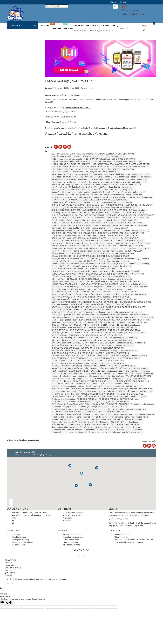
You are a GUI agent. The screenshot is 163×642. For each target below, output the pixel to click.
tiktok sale (75, 394)
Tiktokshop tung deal (138, 396)
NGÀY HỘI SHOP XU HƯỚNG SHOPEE (135, 302)
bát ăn (134, 174)
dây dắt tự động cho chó (75, 220)
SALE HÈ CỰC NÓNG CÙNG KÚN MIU (87, 333)
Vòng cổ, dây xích (15, 87)
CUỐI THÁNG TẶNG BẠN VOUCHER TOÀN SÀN (99, 213)
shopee (119, 345)
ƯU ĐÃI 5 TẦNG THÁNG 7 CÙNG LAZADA (129, 409)
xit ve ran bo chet (58, 430)
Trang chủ (123, 28)
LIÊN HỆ (8, 575)
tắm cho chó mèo (96, 376)
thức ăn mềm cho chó (60, 389)
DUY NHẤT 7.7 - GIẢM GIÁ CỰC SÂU (129, 241)
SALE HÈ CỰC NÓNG (60, 333)
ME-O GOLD (93, 289)
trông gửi (106, 402)
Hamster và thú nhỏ (16, 56)
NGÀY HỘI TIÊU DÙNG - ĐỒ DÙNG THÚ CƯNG (110, 305)
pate (140, 312)
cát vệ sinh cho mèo (134, 195)
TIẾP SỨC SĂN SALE (107, 391)
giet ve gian (68, 248)
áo (87, 172)
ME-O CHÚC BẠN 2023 (138, 287)
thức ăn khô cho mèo (134, 386)
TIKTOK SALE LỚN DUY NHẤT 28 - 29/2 (97, 394)
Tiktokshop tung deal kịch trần (63, 399)
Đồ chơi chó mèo (15, 103)
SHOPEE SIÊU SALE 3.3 (62, 361)
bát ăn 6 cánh (144, 174)
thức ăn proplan (110, 389)
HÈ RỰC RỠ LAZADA (133, 251)
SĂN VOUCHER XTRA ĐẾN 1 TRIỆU (66, 343)
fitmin (102, 243)
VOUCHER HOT (117, 422)
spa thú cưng (112, 371)
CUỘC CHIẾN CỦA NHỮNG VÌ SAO (66, 210)
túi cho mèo (56, 407)
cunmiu (136, 207)
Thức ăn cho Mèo (15, 50)
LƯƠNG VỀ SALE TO (99, 282)
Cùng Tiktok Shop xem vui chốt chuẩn (116, 207)
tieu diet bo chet (146, 391)
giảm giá (55, 246)
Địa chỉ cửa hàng (19, 537)
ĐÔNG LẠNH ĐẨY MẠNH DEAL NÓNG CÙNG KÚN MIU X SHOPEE (79, 238)
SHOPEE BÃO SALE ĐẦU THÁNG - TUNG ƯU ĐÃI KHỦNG (75, 348)
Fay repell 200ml (91, 243)
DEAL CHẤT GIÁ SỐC (60, 223)
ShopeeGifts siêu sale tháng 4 (95, 366)
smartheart (62, 371)
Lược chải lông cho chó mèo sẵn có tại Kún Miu (70, 282)
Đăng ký (123, 2)
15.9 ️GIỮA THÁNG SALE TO (125, 161)
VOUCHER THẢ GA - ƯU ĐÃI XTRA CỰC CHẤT (71, 425)
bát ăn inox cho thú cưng (125, 179)
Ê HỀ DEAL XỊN (58, 243)
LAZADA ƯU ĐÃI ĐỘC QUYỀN (128, 271)
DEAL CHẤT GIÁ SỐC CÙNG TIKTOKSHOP (89, 223)
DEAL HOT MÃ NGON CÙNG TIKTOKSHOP (126, 223)
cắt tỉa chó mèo (58, 195)
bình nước (105, 182)
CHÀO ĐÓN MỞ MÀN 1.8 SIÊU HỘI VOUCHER (109, 200)
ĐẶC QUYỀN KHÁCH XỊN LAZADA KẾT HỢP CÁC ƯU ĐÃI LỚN (110, 215)
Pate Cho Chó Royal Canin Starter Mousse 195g (96, 315)
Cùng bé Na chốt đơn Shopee (71, 207)
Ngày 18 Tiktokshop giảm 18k (134, 294)
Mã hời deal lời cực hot (73, 287)
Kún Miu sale (105, 261)
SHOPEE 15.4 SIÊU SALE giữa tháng (67, 366)
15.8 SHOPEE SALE (103, 161)
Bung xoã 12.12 (129, 190)
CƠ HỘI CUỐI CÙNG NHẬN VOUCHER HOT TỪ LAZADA (129, 205)
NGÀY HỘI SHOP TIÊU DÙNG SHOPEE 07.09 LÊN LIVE (114, 299)
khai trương (95, 259)
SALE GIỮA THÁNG (60, 330)
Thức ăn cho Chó (15, 45)
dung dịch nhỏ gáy (115, 238)
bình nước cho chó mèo (120, 182)
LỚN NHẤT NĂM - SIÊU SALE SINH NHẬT (69, 276)
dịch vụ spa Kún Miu (71, 228)
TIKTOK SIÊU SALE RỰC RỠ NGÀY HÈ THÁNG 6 (97, 396)
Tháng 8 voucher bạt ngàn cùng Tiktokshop (129, 379)
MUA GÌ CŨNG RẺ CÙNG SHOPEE (66, 292)
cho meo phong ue (108, 202)
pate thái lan (80, 317)
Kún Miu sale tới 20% (120, 261)
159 (139, 161)
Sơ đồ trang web (18, 545)
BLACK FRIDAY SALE (105, 184)
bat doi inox (56, 182)
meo (119, 287)
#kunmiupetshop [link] (83, 133)
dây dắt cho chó (58, 220)
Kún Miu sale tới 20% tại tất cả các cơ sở (68, 264)
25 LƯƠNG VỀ (84, 164)
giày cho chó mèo (120, 246)
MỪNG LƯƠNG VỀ (129, 292)
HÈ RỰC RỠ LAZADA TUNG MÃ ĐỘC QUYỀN (70, 253)
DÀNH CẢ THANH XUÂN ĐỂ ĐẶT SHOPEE (102, 218)
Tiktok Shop (120, 394)
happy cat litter (144, 248)
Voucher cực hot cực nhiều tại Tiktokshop (89, 419)
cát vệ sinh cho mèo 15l (83, 197)
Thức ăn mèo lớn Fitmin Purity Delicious (86, 389)
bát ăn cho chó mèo (71, 177)
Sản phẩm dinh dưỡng (17, 61)
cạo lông (87, 192)
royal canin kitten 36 (134, 322)
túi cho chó (135, 404)
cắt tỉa (143, 192)
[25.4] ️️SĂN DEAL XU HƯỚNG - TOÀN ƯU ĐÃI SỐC (72, 154)
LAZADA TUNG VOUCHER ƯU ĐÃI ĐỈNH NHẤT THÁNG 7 (75, 271)
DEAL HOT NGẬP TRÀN (61, 225)
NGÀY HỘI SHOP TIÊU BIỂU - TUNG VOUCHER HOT (73, 297)
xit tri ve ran (126, 427)
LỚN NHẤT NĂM (137, 274)
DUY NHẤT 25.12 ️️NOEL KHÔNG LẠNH (67, 241)
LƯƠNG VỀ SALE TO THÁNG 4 (64, 284)
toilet (137, 399)
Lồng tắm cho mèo (124, 279)
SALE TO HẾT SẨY (59, 335)
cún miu (55, 207)
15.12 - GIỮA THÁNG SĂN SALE (97, 159)
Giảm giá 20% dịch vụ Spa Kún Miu (74, 246)
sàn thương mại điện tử (82, 340)
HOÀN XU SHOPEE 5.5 (100, 253)
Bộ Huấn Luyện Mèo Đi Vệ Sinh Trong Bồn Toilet (88, 187)
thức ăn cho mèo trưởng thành (64, 386)
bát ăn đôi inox (146, 177)
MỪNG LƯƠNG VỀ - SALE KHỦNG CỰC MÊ (69, 294)
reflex (148, 320)
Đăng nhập (113, 2)
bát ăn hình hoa (97, 179)
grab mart (114, 248)
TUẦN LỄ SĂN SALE (120, 402)
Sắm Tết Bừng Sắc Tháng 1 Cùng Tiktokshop (69, 338)
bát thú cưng (82, 182)
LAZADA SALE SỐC (97, 269)
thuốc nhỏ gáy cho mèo (61, 391)
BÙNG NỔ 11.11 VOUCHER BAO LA (106, 190)
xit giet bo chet (101, 427)
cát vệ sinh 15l (97, 195)
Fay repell (79, 243)
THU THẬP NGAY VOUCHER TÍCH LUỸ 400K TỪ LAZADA (75, 384)
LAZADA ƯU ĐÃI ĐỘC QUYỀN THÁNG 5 (68, 274)
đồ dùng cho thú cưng (140, 230)
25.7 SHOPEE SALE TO (138, 167)
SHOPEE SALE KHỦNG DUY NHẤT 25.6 (68, 356)
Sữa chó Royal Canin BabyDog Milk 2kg (85, 373)
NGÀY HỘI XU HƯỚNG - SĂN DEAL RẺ (68, 307)
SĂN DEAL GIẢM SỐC (98, 338)
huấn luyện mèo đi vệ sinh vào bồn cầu (67, 259)
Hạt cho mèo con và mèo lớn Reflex (77, 251)
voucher (55, 419)
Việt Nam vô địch (20, 189)
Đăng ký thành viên (70, 542)
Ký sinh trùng (13, 66)
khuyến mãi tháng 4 (132, 259)
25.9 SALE (79, 169)
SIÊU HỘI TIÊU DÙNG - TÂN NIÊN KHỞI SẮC (70, 368)
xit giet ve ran (114, 427)
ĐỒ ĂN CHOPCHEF (13, 568)
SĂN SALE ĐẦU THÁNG (61, 340)
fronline (141, 243)
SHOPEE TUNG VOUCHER (85, 361)
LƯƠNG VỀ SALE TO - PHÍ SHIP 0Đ (124, 282)
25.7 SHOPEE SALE (119, 167)
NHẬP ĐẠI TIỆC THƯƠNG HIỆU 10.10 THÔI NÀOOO (73, 312)
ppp (61, 320)
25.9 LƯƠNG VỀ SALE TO (62, 169)
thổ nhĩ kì (67, 381)
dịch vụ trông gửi (121, 228)
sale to (143, 333)
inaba (87, 259)
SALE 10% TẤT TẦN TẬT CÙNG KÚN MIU (90, 325)
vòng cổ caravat (83, 417)
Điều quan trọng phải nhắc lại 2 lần (65, 230)
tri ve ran (72, 402)
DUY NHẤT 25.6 (91, 241)
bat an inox (109, 179)
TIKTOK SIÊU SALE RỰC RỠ (63, 396)
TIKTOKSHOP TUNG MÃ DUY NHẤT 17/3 (116, 399)
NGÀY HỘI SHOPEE (60, 305)
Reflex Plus (56, 322)
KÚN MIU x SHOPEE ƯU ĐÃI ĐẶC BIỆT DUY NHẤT (107, 264)
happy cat (133, 248)
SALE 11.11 (114, 325)
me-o (125, 287)
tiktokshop (124, 396)
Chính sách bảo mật (122, 535)
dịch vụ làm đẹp (141, 225)
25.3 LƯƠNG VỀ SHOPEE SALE (65, 167)
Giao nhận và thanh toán (73, 537)
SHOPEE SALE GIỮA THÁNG (117, 353)
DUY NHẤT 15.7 (131, 238)
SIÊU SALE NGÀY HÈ (108, 368)
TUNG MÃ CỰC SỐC (118, 407)
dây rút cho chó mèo (129, 220)
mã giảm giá (124, 284)
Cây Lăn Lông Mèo (144, 197)
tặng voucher (82, 379)
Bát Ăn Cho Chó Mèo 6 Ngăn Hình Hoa (96, 177)
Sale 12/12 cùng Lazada (130, 325)
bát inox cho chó (69, 182)
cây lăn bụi (131, 197)
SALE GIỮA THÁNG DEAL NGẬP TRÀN (124, 330)
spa (103, 371)
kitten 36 (145, 259)
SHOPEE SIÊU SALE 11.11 (82, 358)
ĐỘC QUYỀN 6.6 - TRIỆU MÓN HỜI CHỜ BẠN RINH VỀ (74, 233)
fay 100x (69, 243)
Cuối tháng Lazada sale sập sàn (64, 213)
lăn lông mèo (65, 266)
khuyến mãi (118, 259)
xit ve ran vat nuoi (123, 430)
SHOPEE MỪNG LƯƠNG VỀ (113, 348)
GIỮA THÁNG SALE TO (93, 248)
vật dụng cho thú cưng (123, 414)
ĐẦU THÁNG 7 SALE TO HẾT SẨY (136, 218)
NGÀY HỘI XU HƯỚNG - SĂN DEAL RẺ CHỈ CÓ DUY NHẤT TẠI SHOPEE (115, 307)
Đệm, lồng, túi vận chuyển (18, 92)
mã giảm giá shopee (139, 284)
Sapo (64, 579)
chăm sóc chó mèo (59, 200)
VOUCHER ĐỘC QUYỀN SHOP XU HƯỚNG (125, 419)
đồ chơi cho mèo (123, 230)
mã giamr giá (57, 287)
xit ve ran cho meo (74, 430)
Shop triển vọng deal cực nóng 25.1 (131, 343)
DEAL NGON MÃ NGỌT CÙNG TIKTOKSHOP (91, 225)
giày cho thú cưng (136, 246)
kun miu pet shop (75, 261)
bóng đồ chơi (114, 187)
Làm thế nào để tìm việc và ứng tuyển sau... (21, 218)
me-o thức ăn (105, 289)
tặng (73, 379)
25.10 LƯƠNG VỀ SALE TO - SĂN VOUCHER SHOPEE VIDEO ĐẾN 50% (121, 164)
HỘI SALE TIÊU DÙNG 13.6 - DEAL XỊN (113, 256)
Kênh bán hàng (14, 124)
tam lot (107, 376)
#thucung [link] (101, 133)
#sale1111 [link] (64, 133)
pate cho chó (69, 315)
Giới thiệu (16, 535)
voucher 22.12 (65, 419)
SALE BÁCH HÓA (59, 327)
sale (146, 322)
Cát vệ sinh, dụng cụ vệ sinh (19, 98)
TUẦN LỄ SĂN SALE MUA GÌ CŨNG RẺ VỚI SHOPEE (107, 404)
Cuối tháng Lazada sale (138, 210)
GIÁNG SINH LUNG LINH (101, 246)
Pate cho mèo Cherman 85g (63, 317)
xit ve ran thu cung (107, 430)
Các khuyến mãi (14, 118)
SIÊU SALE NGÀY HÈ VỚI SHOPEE (133, 368)
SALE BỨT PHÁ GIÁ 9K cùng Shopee (104, 327)
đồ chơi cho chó (108, 230)
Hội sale (115, 253)
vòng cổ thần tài (142, 417)
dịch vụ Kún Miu (126, 225)
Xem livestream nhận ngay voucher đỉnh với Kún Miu (72, 427)
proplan (68, 320)
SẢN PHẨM (9, 565)
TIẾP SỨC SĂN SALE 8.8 (128, 391)
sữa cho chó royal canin (140, 371)
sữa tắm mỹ (56, 376)
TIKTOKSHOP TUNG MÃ (87, 399)
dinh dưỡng (85, 230)
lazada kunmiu (126, 266)
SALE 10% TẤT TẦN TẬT (62, 325)
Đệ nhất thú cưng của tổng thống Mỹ (23, 254)
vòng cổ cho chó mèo (100, 417)
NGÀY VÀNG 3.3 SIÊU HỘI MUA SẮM (67, 310)
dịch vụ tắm (85, 228)
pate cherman (57, 315)
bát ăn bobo (56, 177)
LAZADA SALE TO (114, 269)
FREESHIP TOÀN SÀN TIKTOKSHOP (121, 243)
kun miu (55, 261)
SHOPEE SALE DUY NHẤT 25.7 (91, 353)
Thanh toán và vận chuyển (22, 542)
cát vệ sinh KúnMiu (117, 197)
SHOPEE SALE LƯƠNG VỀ (97, 356)
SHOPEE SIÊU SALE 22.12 (129, 358)
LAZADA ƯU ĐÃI (107, 271)
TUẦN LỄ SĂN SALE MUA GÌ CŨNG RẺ (67, 404)
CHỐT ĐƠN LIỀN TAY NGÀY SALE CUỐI (68, 205)
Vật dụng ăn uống (15, 82)
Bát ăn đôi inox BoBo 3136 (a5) (64, 179)
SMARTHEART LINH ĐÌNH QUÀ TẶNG (84, 371)
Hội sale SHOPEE (127, 253)
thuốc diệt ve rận (145, 389)
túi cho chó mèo (147, 404)
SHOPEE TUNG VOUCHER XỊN (111, 361)
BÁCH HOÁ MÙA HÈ (111, 172)
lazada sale (82, 269)
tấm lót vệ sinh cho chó (61, 379)
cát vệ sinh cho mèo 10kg (62, 197)
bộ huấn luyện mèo (59, 187)
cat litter (135, 192)
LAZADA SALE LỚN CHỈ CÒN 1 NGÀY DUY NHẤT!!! (107, 274)
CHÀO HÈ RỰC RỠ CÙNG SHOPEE (66, 202)
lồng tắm (111, 279)
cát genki (115, 192)
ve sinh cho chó (58, 417)
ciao (102, 205)
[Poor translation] (9, 602)
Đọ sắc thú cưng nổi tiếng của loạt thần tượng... (22, 243)
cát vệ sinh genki (101, 197)
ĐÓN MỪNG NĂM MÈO (134, 233)
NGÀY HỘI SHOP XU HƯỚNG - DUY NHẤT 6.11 (97, 302)
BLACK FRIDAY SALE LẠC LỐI (128, 184)
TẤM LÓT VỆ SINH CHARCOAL (138, 376)
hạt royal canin (117, 251)
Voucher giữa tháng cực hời (63, 422)
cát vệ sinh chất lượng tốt (114, 195)
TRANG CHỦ (10, 560)
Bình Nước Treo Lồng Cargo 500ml (65, 184)
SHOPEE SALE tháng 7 (109, 350)
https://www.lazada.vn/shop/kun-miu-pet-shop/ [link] (75, 99)
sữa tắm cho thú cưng (144, 373)
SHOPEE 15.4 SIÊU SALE (115, 363)
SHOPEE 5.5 (129, 345)
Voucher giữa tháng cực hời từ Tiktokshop (92, 422)
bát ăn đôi (135, 177)
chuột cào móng (92, 205)
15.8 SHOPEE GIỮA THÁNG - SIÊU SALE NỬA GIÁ (72, 161)
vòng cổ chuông (117, 417)
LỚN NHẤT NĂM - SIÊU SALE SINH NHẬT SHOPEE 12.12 (75, 279)
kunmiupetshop (143, 264)
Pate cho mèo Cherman (139, 315)
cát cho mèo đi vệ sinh (101, 192)
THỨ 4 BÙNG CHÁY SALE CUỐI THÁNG (89, 381)
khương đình (107, 259)
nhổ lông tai (100, 312)
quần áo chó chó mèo (87, 320)
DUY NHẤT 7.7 (106, 241)
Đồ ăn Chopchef (14, 134)
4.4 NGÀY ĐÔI (128, 169)
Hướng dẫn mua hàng (71, 535)
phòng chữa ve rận (146, 317)
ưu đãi (107, 409)
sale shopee (134, 333)
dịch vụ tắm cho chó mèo (102, 228)
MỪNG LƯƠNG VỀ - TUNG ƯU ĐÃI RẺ (105, 294)
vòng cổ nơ (129, 417)
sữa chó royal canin (59, 373)
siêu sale (93, 368)
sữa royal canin (109, 373)
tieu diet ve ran (57, 394)
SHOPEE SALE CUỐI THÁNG (64, 353)
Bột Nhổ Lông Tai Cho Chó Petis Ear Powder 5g (71, 190)
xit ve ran (136, 427)
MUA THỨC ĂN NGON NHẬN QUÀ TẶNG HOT (101, 292)
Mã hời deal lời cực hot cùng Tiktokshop (100, 287)
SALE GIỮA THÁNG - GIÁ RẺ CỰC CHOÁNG (88, 330)
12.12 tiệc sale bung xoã (115, 156)
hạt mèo (106, 251)
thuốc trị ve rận (91, 391)
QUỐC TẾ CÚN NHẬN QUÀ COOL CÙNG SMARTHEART (121, 320)
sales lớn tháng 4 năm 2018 (111, 335)
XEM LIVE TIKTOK (132, 425)
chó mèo (95, 202)
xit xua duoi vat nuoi (96, 432)
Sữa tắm (11, 71)
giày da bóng (57, 248)
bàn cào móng (96, 174)
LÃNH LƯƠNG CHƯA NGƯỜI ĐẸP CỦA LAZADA (91, 266)
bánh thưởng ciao (123, 174)
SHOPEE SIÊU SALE (60, 358)
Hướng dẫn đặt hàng (20, 540)
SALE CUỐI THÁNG (129, 327)
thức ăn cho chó (114, 384)
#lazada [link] (50, 133)
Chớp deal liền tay (125, 202)
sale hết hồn (110, 333)
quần (75, 320)
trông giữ (97, 402)
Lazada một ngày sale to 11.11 (64, 269)
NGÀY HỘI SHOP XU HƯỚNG (64, 302)
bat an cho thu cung (121, 177)
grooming (123, 248)
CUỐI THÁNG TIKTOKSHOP (132, 213)
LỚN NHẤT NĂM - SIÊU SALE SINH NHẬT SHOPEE (109, 276)
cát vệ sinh (70, 195)
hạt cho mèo (56, 251)
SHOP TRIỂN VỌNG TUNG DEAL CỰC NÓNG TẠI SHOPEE (76, 345)
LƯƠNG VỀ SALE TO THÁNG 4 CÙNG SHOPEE (98, 284)
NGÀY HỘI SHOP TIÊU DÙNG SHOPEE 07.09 (70, 299)
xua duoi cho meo (113, 432)
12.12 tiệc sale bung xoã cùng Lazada (67, 159)
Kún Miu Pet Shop (91, 261)
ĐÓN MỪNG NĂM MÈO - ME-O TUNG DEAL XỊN (71, 236)
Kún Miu (63, 261)
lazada (115, 266)
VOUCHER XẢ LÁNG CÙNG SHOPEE (107, 425)
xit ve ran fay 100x (91, 430)
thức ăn (104, 384)
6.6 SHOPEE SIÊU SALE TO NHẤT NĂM (68, 172)
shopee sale (93, 350)
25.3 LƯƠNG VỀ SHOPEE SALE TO (94, 167)
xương (140, 432)
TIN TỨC (8, 570)
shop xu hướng (108, 345)
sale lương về (122, 333)
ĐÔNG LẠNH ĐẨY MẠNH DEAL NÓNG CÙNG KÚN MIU (115, 236)
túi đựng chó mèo (70, 407)
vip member (70, 417)
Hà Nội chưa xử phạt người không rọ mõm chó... (22, 230)
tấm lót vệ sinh (118, 376)
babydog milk (95, 172)
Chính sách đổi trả (121, 537)
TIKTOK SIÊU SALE (135, 394)
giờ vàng (78, 248)
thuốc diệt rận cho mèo (128, 389)
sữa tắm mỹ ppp (69, 376)
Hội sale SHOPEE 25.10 (61, 256)
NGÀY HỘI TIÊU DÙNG (79, 305)
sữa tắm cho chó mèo (125, 373)
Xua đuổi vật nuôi (129, 432)
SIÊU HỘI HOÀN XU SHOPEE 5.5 (123, 366)
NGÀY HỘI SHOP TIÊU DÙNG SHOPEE (113, 297)
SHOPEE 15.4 (97, 363)
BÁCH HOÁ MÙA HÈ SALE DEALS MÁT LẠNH (70, 174)
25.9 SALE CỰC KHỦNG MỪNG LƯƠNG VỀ (103, 169)
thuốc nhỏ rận (77, 391)
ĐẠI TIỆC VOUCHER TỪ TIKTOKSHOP (67, 218)
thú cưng (111, 381)
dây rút (116, 220)
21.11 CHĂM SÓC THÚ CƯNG (64, 164)
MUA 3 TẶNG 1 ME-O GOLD (123, 289)
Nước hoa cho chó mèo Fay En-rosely (122, 312)
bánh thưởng (109, 174)
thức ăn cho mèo (130, 384)
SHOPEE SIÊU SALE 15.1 (105, 358)
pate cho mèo (122, 315)
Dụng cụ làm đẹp (15, 77)
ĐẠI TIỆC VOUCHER (146, 215)
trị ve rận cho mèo (85, 402)
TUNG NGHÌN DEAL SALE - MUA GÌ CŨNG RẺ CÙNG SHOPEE (77, 409)
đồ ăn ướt (96, 230)
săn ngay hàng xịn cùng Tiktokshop (124, 338)
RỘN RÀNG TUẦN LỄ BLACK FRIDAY (98, 322)
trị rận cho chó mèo (59, 402)
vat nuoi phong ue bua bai (144, 414)
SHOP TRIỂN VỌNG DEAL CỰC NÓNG (99, 343)
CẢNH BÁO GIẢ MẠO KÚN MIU (23, 206)
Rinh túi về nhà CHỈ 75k (72, 322)
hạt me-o (97, 251)
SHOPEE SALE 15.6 (129, 350)
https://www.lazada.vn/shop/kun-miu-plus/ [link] (113, 99)
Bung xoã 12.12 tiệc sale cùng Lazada (67, 192)
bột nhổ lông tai (128, 187)
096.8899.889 (122, 519)
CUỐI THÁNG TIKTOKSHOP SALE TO (67, 215)
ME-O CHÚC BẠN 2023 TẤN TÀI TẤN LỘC (69, 289)
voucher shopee (132, 422)
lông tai (103, 279)
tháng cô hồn (57, 381)
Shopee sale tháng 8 (139, 356)
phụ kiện (55, 320)
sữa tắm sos (82, 376)
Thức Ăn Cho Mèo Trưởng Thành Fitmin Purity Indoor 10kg (101, 386)
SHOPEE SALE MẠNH (119, 356)
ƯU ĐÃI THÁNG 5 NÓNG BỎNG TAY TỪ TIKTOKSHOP (74, 412)
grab (106, 248)
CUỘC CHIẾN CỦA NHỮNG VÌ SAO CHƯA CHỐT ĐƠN (104, 210)
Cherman (86, 202)
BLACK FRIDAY (87, 184)
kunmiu (132, 264)
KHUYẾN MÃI (10, 563)
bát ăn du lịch (83, 179)
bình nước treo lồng (139, 182)
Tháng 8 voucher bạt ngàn (99, 379)
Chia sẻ (48, 147)
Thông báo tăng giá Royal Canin (21, 197)
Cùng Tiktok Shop (92, 207)
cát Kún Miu (126, 192)
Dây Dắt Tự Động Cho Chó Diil (99, 220)
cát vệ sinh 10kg (82, 195)
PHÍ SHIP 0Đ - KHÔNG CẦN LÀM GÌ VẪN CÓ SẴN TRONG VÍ (112, 317)
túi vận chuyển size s (100, 407)
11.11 (102, 156)
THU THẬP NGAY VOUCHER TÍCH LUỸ (133, 381)
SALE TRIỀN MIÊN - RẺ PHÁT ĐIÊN (83, 335)
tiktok (67, 394)
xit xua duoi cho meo (60, 432)
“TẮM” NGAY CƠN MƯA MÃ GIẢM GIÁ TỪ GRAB (114, 154)
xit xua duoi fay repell (78, 432)
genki (148, 243)
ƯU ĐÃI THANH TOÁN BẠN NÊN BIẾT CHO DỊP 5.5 (72, 414)
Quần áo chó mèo (15, 108)
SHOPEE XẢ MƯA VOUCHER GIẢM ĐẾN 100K (71, 363)
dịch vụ (115, 225)
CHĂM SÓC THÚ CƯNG (78, 200)
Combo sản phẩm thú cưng (19, 113)
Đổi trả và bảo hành (71, 540)
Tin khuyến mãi (80, 31)
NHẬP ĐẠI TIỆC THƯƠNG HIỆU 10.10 (99, 310)
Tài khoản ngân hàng (71, 545)
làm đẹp (55, 266)
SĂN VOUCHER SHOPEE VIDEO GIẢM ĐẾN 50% (114, 340)
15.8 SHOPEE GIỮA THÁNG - (124, 159)
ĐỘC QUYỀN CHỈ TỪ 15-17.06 (110, 233)
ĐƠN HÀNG (10, 573)
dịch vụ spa (56, 228)
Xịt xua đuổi (137, 430)
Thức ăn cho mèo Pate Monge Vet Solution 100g (30, 156)
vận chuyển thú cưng (103, 414)
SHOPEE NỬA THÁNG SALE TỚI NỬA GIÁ (69, 350)
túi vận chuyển (84, 407)
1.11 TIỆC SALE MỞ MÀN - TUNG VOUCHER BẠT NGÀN (75, 156)
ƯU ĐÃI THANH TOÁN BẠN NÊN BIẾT (113, 412)
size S (54, 371)
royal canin (120, 322)
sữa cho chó (124, 371)
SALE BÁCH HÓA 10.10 (77, 327)
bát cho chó (141, 179)
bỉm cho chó (94, 182)
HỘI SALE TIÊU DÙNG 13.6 (84, 256)
